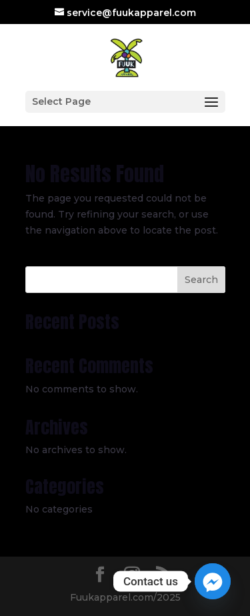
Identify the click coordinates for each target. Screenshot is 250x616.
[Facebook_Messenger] (213, 581)
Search (201, 280)
